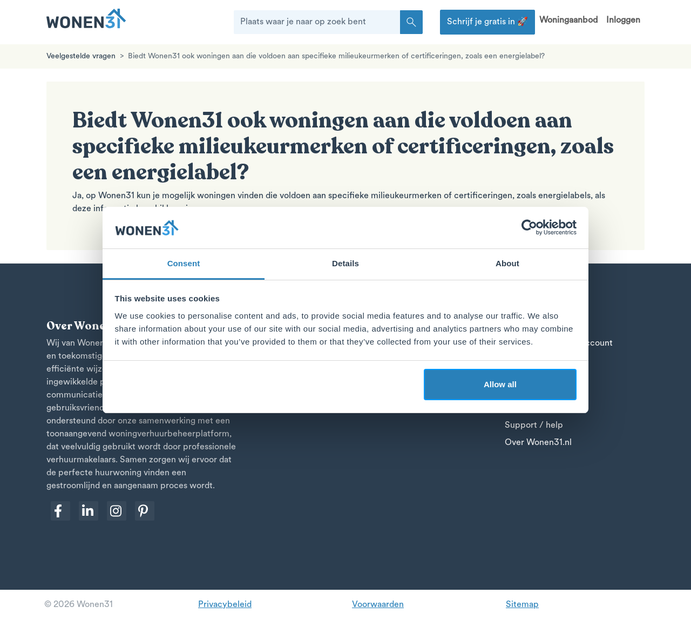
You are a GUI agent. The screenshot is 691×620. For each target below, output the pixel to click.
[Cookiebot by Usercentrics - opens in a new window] (529, 228)
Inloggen (623, 20)
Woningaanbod (568, 20)
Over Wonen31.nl (538, 443)
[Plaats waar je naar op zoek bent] (317, 22)
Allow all (500, 384)
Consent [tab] (183, 263)
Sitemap (522, 605)
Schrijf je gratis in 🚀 (487, 22)
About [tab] (507, 263)
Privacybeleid (225, 605)
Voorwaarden (378, 605)
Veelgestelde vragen (81, 56)
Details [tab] (345, 263)
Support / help (534, 425)
